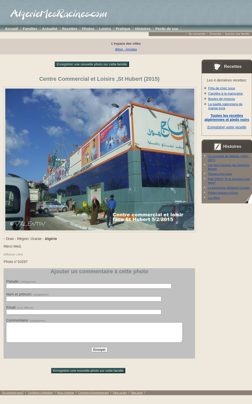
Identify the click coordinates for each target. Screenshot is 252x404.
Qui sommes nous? (13, 396)
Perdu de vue (166, 29)
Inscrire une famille (237, 33)
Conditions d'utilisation (40, 396)
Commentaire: (25, 320)
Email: (19, 307)
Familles (30, 29)
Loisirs (105, 29)
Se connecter (197, 33)
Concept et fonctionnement (93, 396)
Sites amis (136, 396)
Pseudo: (21, 281)
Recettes (69, 29)
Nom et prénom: (27, 294)
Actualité (49, 29)
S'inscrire (215, 33)
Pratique (123, 29)
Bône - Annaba (126, 49)
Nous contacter (65, 396)
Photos (88, 29)
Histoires (143, 29)
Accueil (11, 29)
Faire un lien (120, 396)
